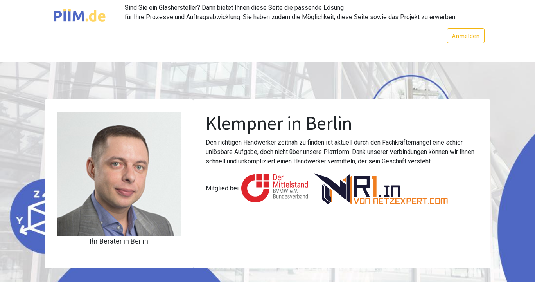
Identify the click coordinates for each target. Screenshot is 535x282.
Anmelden (465, 36)
